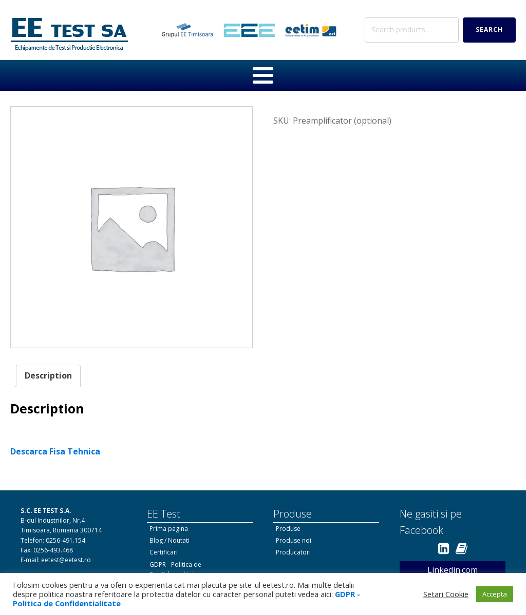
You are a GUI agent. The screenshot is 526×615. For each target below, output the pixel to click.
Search (489, 29)
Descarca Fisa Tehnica (55, 451)
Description (48, 375)
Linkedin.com (452, 570)
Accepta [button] (494, 594)
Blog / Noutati (169, 540)
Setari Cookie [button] (445, 594)
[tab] (48, 376)
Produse (288, 528)
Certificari (163, 552)
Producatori (293, 552)
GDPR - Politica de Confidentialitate (175, 569)
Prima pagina (168, 528)
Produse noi (293, 540)
